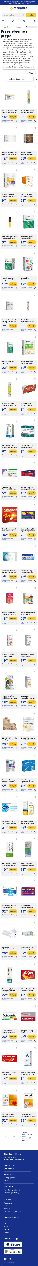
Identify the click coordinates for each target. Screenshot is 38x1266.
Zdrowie (18, 27)
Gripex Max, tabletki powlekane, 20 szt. (28, 990)
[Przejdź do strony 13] (9, 1137)
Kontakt (7, 1209)
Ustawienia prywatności (13, 1211)
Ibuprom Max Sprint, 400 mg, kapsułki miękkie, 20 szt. (28, 906)
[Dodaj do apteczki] (16, 86)
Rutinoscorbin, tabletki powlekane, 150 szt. (9, 1031)
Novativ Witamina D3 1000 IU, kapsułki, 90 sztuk (9, 153)
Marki (6, 1226)
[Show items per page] (32, 1138)
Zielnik (6, 1232)
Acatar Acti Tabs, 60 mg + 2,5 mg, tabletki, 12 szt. (9, 822)
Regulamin (8, 1203)
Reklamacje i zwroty (11, 1193)
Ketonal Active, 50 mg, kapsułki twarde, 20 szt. (28, 1115)
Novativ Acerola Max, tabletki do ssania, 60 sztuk (9, 613)
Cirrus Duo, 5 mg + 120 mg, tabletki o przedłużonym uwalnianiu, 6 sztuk (27, 572)
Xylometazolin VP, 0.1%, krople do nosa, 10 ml (9, 446)
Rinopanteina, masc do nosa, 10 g (27, 948)
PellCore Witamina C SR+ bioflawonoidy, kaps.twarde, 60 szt (28, 195)
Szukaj (31, 15)
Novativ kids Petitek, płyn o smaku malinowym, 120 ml (28, 655)
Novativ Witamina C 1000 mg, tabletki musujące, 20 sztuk (27, 112)
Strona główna (6, 27)
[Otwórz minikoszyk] (24, 20)
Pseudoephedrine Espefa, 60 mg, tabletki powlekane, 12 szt (27, 446)
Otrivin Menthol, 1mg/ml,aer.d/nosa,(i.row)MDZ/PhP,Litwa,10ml (28, 864)
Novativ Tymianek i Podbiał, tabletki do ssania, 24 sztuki (8, 195)
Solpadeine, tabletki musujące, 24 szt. (9, 530)
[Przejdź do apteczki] (12, 21)
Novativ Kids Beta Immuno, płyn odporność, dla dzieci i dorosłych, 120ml (9, 655)
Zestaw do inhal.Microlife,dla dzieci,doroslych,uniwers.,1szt (9, 948)
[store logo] (19, 8)
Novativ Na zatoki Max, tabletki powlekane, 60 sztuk (28, 237)
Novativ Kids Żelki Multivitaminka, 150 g (9, 697)
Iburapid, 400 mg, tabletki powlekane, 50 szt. (27, 488)
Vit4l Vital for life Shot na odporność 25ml (9, 237)
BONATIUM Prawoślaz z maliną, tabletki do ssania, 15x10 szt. (9, 739)
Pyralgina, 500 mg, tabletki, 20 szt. (27, 1031)
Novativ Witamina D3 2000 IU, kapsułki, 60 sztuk (9, 112)
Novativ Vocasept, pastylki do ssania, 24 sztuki (28, 362)
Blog (5, 1221)
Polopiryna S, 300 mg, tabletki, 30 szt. (9, 1073)
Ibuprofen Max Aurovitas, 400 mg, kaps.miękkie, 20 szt (28, 404)
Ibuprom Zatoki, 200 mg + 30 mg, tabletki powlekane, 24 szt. (28, 530)
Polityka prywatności (12, 1190)
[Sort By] (20, 79)
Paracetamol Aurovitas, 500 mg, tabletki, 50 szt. (8, 488)
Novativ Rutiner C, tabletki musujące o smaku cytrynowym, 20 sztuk (9, 404)
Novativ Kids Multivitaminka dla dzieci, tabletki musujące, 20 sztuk (27, 321)
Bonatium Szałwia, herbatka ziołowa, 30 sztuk (9, 781)
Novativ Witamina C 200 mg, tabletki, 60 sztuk (9, 321)
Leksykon (7, 1229)
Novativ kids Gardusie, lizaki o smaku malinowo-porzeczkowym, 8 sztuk (27, 279)
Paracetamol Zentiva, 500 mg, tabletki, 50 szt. (9, 572)
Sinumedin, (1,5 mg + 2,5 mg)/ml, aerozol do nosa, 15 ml (9, 990)
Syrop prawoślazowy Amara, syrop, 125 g (28, 1073)
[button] (16, 121)
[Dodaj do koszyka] (13, 117)
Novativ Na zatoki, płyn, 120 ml (8, 362)
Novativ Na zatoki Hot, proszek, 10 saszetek (8, 279)
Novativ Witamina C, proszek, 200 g (28, 739)
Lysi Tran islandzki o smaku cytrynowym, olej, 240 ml (28, 822)
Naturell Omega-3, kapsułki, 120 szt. (8, 1115)
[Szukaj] (24, 15)
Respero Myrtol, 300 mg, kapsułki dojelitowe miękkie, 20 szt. (9, 906)
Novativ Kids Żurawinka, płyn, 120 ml (28, 697)
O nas (6, 1206)
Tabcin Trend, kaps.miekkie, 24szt (27, 781)
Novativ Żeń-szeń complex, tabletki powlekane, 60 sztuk (28, 153)
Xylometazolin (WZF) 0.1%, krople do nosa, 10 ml (9, 864)
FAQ (5, 1224)
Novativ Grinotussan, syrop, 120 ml (28, 613)
